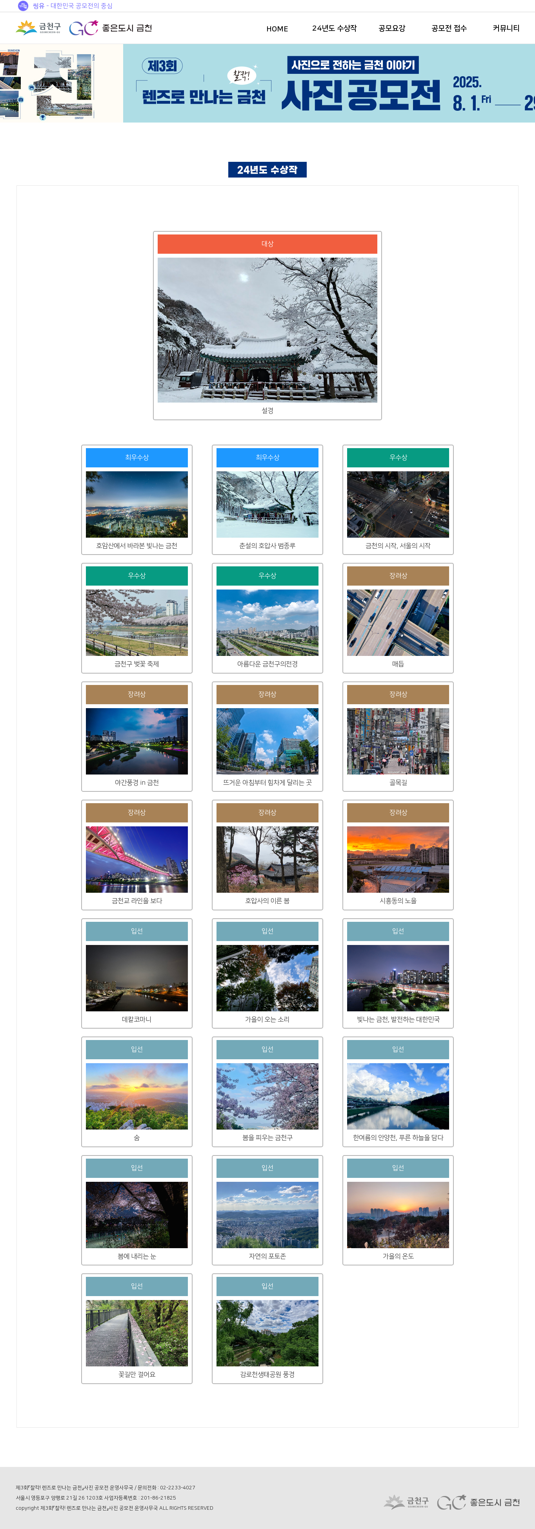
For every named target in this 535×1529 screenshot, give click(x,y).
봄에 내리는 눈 (137, 1256)
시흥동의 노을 (398, 901)
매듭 (398, 664)
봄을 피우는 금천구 (267, 1137)
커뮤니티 (506, 28)
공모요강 (392, 28)
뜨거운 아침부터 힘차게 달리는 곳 (267, 782)
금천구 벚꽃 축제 (137, 664)
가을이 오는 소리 (267, 1019)
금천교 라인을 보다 (137, 901)
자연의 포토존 (267, 1256)
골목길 (398, 782)
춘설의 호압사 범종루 (267, 545)
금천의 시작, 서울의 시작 (398, 545)
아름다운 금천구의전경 (267, 664)
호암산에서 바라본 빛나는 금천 (136, 545)
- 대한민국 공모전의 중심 (73, 5)
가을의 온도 (398, 1256)
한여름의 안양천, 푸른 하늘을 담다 (398, 1137)
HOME (277, 29)
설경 (267, 410)
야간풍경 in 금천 (137, 782)
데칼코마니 (136, 1019)
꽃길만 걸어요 (136, 1374)
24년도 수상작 (334, 28)
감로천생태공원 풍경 (267, 1374)
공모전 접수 (449, 28)
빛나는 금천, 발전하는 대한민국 (398, 1019)
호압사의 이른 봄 (267, 901)
